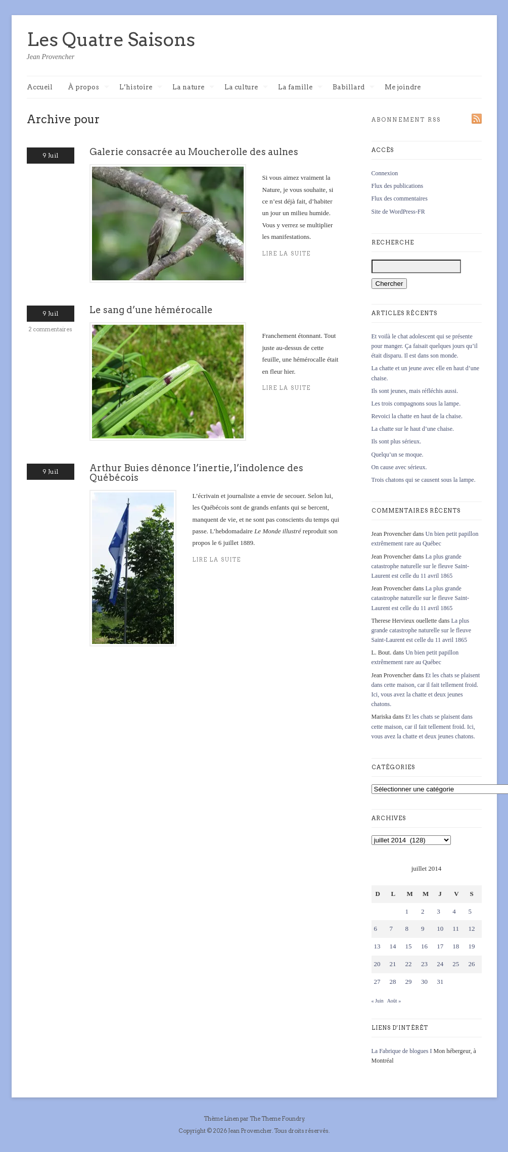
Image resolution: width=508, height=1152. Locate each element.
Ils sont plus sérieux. (397, 441)
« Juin (378, 1001)
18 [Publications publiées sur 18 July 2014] (455, 946)
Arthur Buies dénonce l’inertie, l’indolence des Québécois (196, 472)
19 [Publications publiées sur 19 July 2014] (471, 946)
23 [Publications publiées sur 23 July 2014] (424, 964)
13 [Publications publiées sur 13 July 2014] (377, 946)
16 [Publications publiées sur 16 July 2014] (424, 946)
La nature (193, 87)
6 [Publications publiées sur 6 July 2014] (376, 928)
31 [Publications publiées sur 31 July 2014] (440, 981)
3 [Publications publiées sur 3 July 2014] (438, 911)
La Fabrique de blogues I (402, 1051)
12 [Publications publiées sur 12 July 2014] (471, 928)
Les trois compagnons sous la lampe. (416, 403)
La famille (300, 87)
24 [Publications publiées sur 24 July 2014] (440, 964)
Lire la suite (217, 560)
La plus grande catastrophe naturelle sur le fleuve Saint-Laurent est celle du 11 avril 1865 (421, 566)
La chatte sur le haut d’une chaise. (413, 428)
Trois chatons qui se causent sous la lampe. (424, 479)
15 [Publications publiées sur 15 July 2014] (408, 946)
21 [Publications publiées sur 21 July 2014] (393, 964)
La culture (246, 87)
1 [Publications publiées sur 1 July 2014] (407, 911)
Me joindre (403, 87)
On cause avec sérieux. (399, 467)
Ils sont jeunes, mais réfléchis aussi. (415, 390)
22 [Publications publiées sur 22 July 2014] (408, 964)
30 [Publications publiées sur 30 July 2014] (424, 981)
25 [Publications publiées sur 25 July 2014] (455, 964)
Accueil (40, 87)
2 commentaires (50, 329)
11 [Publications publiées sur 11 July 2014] (455, 928)
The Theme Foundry (277, 1118)
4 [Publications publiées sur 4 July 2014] (454, 911)
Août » (394, 1001)
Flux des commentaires (400, 198)
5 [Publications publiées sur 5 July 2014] (470, 911)
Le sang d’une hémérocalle (151, 310)
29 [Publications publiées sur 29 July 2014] (408, 981)
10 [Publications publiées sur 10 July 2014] (440, 928)
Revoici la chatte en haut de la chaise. (417, 416)
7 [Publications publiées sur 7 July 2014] (391, 928)
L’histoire (140, 87)
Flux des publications (398, 185)
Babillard (354, 87)
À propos (88, 87)
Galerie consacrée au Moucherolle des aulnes (193, 151)
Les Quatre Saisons (111, 39)
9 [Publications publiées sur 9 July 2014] (423, 928)
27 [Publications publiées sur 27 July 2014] (377, 981)
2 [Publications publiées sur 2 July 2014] (423, 911)
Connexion (385, 173)
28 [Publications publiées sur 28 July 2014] (393, 981)
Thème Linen (222, 1118)
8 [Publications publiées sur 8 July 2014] (407, 928)
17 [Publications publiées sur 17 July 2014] (440, 946)
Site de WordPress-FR (398, 211)
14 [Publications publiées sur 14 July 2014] (393, 946)
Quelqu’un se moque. (398, 454)
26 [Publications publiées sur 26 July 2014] (471, 964)
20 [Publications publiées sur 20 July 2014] (377, 964)
